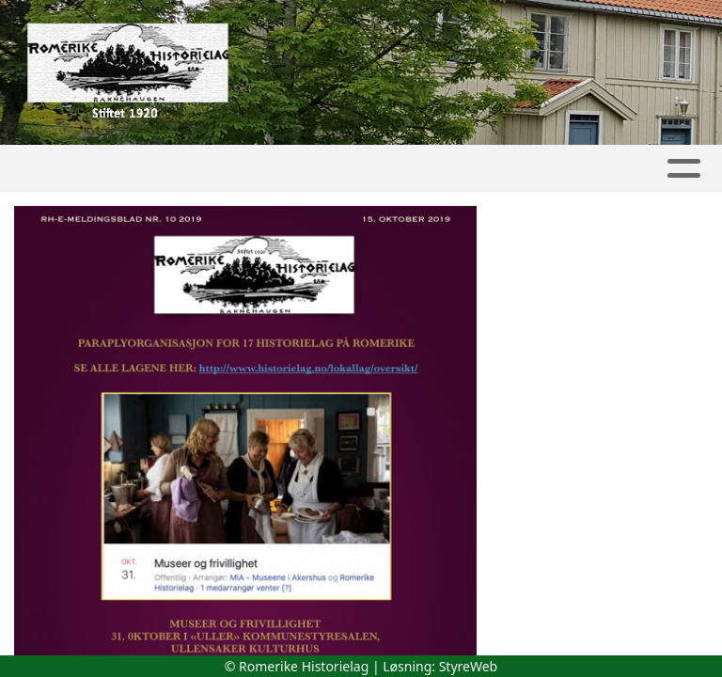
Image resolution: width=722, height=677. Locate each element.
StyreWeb (468, 666)
